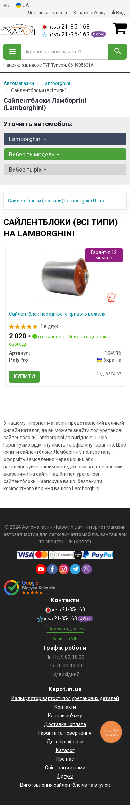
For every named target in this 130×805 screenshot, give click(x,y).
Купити (24, 376)
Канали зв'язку (89, 12)
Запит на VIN (65, 638)
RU (6, 5)
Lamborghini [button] (27, 139)
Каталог (65, 750)
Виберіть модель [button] (34, 154)
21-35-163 (66, 26)
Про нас (65, 759)
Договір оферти (65, 741)
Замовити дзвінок (66, 628)
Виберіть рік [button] (27, 169)
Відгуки (65, 776)
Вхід (118, 12)
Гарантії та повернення (65, 733)
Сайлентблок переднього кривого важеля (57, 314)
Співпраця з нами (65, 767)
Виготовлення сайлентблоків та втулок (65, 785)
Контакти (65, 707)
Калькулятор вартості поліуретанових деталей (65, 698)
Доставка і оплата (47, 12)
